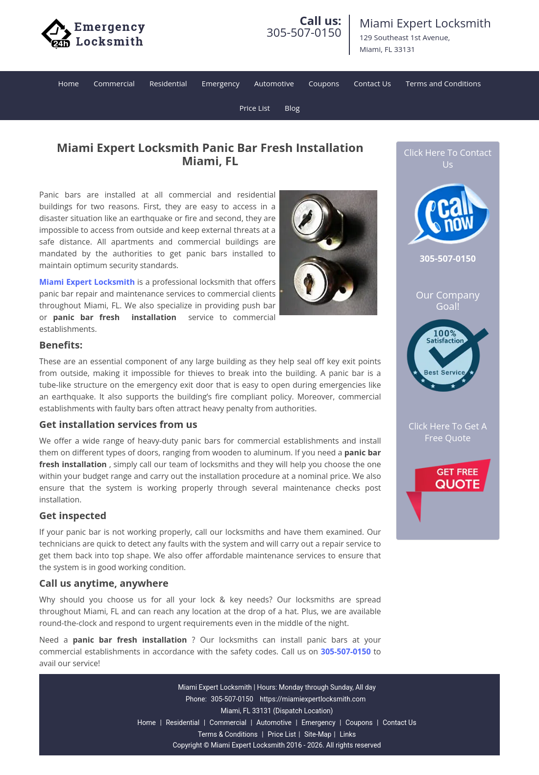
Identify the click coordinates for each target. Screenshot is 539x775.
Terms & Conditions (228, 734)
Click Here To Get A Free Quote (448, 432)
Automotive (274, 83)
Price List (254, 108)
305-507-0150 (304, 32)
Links (348, 734)
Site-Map (317, 734)
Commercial (114, 83)
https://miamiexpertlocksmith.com (313, 699)
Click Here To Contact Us (447, 158)
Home (68, 83)
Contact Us (372, 83)
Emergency (221, 83)
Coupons (324, 83)
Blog (292, 108)
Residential (168, 83)
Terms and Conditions (443, 83)
